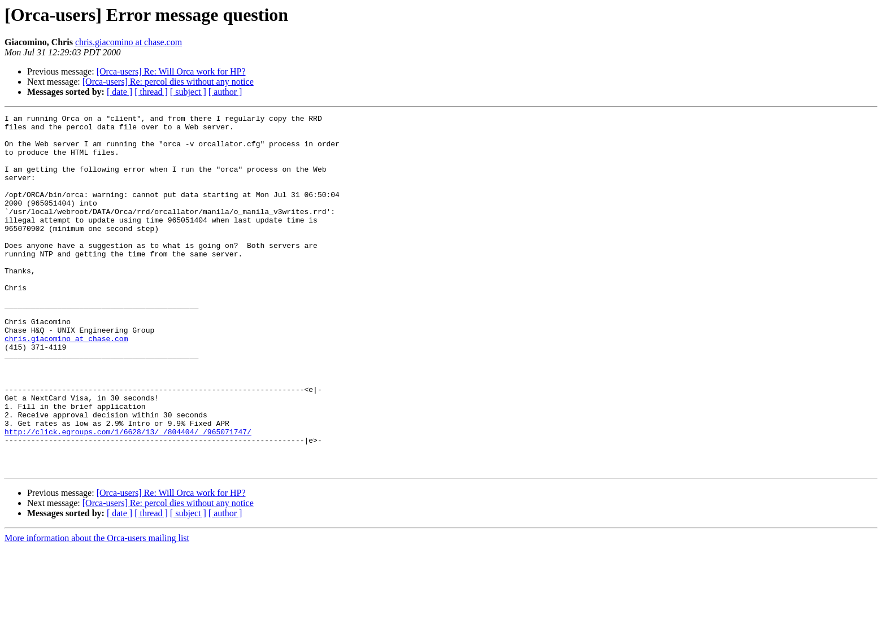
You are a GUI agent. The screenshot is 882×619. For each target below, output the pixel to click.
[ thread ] (151, 92)
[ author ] (225, 92)
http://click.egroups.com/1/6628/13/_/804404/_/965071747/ (128, 496)
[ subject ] (188, 92)
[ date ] (119, 92)
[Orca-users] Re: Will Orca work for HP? (171, 71)
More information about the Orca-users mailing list (97, 609)
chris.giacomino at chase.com (128, 42)
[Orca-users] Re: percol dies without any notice (168, 81)
